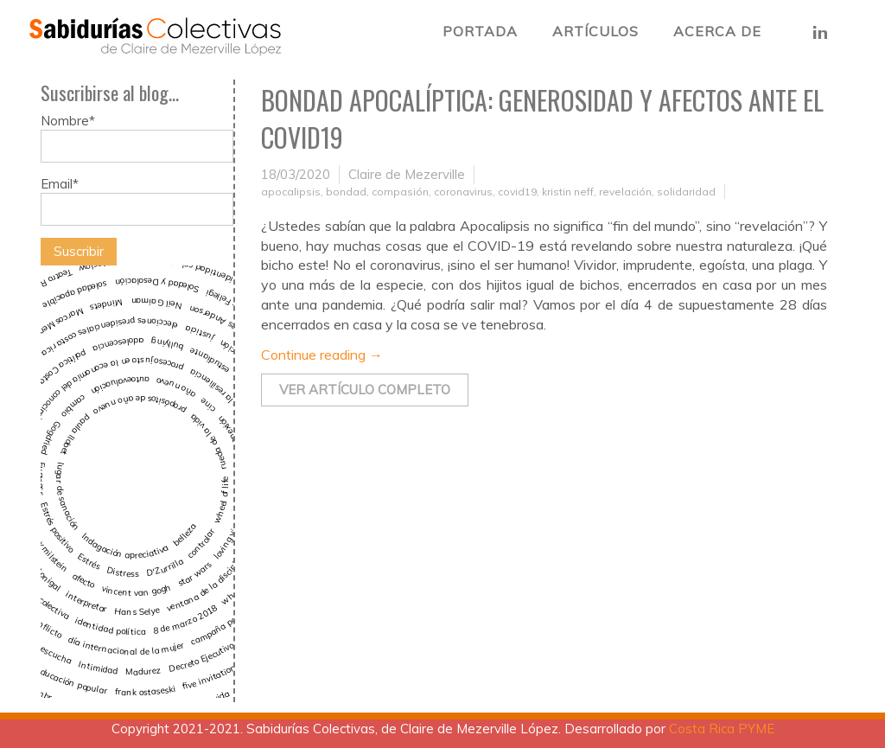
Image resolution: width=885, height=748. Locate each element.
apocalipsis (291, 191)
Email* (137, 201)
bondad (346, 191)
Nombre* (137, 137)
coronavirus (463, 191)
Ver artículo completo (364, 389)
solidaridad (686, 191)
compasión (400, 191)
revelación (625, 191)
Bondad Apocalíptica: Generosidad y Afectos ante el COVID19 (542, 118)
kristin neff (568, 191)
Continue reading (322, 354)
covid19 (517, 191)
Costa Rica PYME (721, 728)
